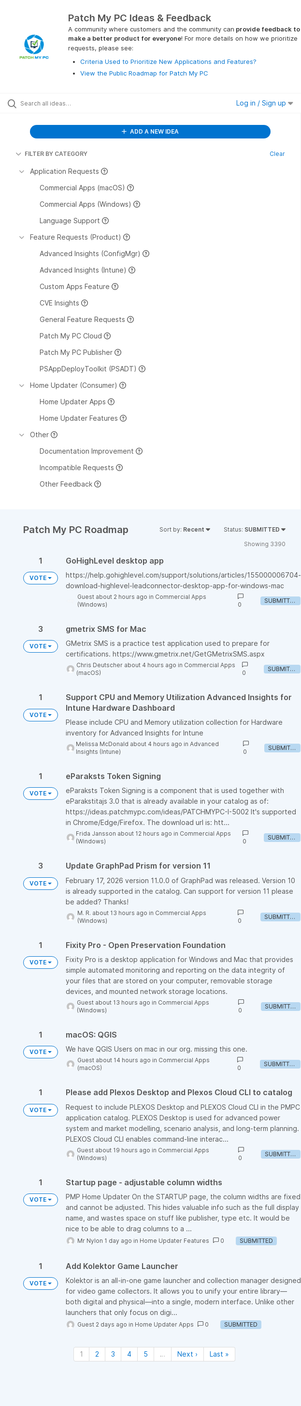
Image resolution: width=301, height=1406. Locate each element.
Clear (277, 153)
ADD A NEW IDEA (150, 131)
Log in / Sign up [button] (264, 103)
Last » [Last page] (219, 1354)
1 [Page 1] (81, 1354)
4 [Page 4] (129, 1354)
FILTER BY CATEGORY (51, 153)
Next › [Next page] (187, 1354)
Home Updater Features (174, 1240)
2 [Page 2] (97, 1354)
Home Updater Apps (164, 1324)
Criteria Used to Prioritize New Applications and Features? (168, 61)
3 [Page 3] (113, 1354)
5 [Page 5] (145, 1354)
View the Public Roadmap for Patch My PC (144, 73)
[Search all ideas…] (75, 103)
